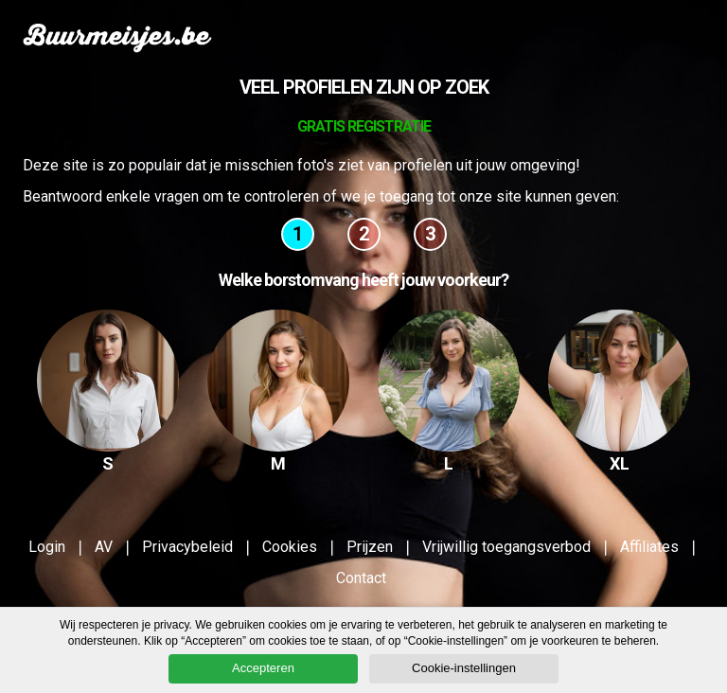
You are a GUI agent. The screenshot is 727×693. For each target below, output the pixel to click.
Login (46, 547)
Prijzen (369, 547)
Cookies (289, 547)
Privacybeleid (187, 547)
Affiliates (649, 547)
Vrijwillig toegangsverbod (506, 547)
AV (104, 547)
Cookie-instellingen (464, 668)
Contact (361, 578)
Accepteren (263, 668)
